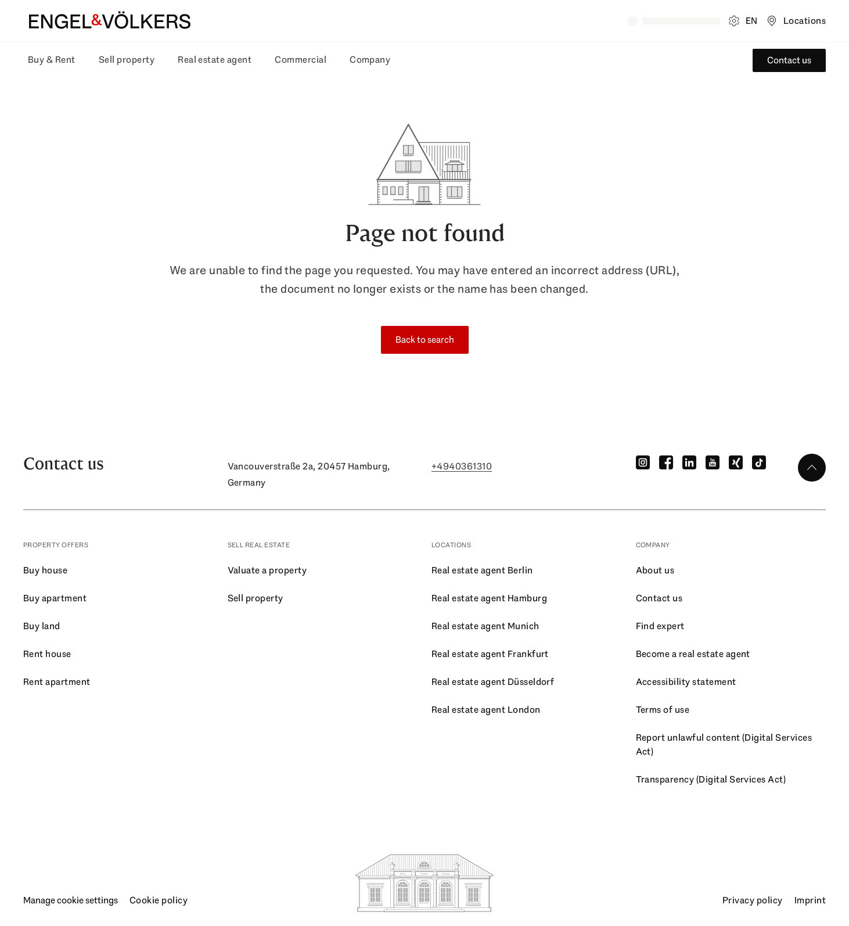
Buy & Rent (51, 59)
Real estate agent (214, 59)
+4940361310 (461, 466)
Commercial (300, 59)
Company (370, 59)
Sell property (126, 59)
